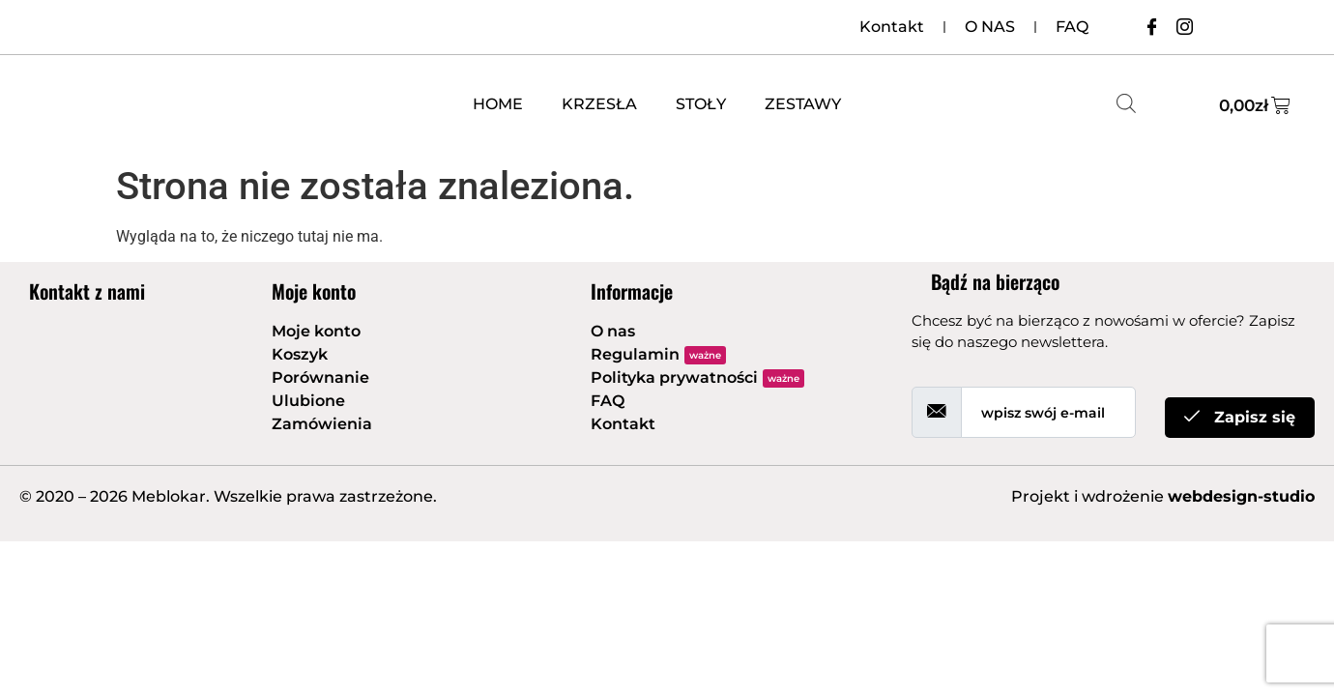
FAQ (1072, 26)
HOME (498, 104)
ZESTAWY (803, 104)
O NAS (990, 26)
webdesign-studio (1241, 496)
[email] (1048, 412)
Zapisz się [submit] (1239, 417)
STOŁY (701, 104)
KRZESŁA (599, 104)
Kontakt (891, 26)
